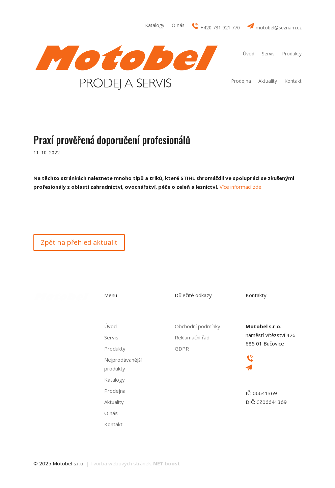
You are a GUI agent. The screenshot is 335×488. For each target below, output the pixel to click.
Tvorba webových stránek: (135, 463)
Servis (268, 53)
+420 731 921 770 (216, 27)
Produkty (292, 53)
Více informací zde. (241, 186)
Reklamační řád (192, 337)
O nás (178, 25)
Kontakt (293, 81)
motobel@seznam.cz (274, 27)
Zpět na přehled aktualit (79, 242)
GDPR (182, 348)
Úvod (248, 53)
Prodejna (241, 81)
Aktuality (267, 81)
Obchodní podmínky (197, 326)
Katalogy (154, 25)
